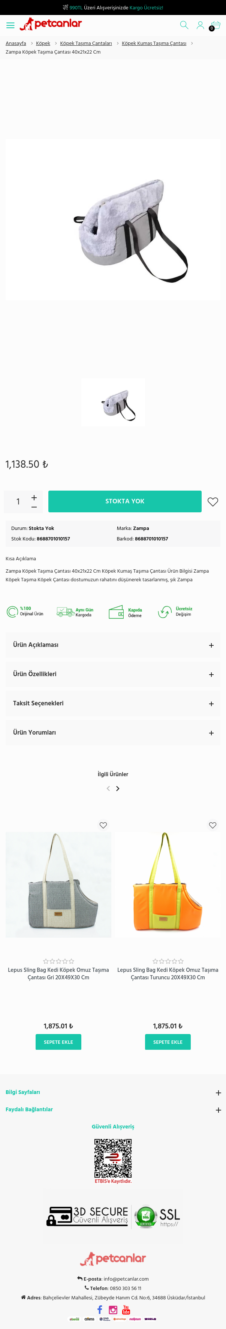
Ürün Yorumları (116, 732)
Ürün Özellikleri (116, 674)
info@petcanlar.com (126, 1279)
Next (117, 788)
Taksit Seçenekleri (116, 703)
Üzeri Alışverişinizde (113, 7)
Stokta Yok (124, 501)
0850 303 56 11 (125, 1288)
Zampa (141, 528)
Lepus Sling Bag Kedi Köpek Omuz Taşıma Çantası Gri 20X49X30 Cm (58, 973)
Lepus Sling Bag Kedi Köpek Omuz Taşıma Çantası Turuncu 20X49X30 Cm (168, 973)
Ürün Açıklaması (116, 645)
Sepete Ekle (58, 1041)
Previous (108, 788)
